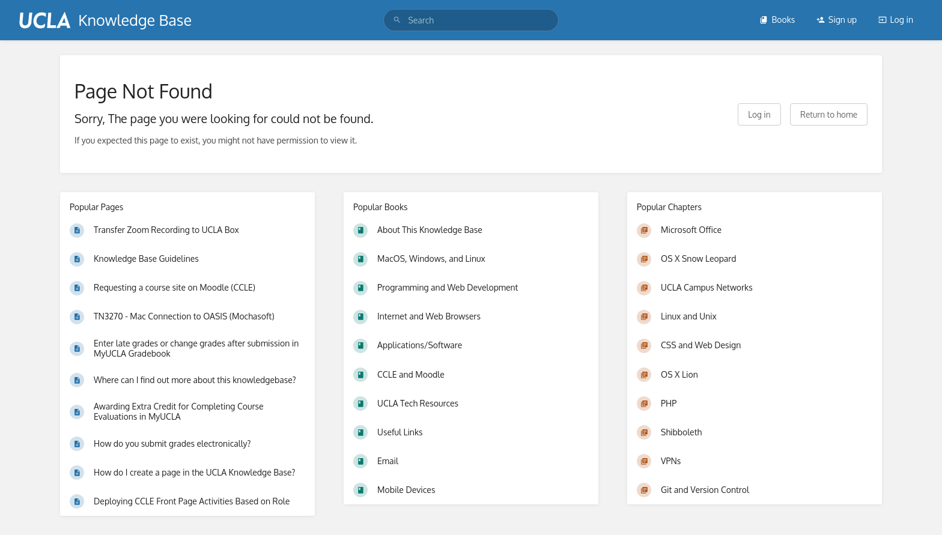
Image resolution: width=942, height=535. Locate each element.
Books (777, 19)
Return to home (828, 114)
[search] (470, 20)
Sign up (836, 19)
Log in (895, 19)
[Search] (397, 20)
